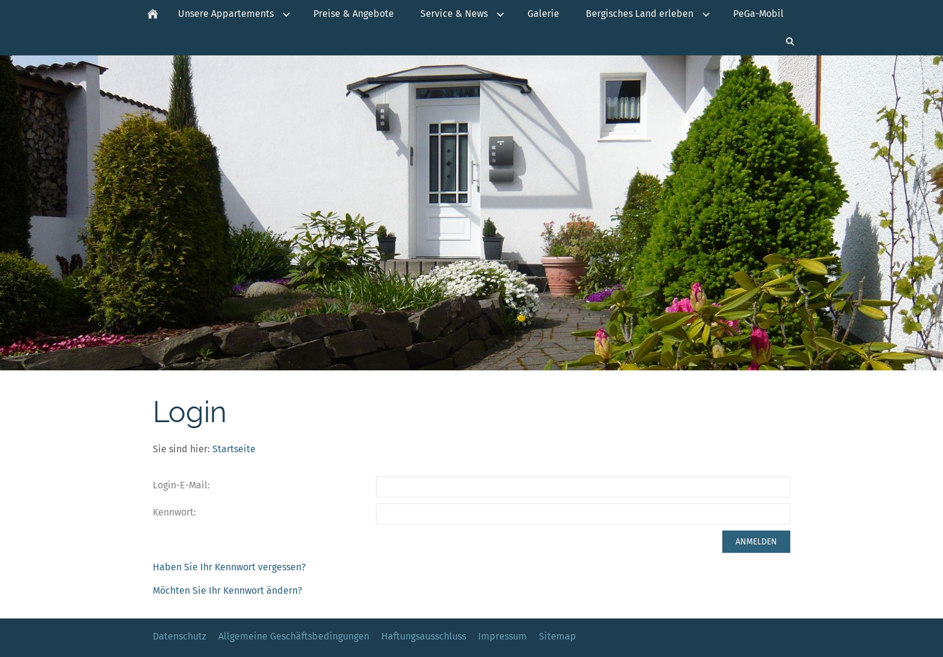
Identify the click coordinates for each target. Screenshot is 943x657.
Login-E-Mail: (181, 485)
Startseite (234, 449)
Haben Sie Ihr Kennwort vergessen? (229, 567)
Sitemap (557, 636)
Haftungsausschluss (423, 636)
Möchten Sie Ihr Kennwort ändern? (227, 590)
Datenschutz (179, 636)
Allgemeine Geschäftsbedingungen (293, 636)
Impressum (502, 636)
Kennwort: (174, 512)
